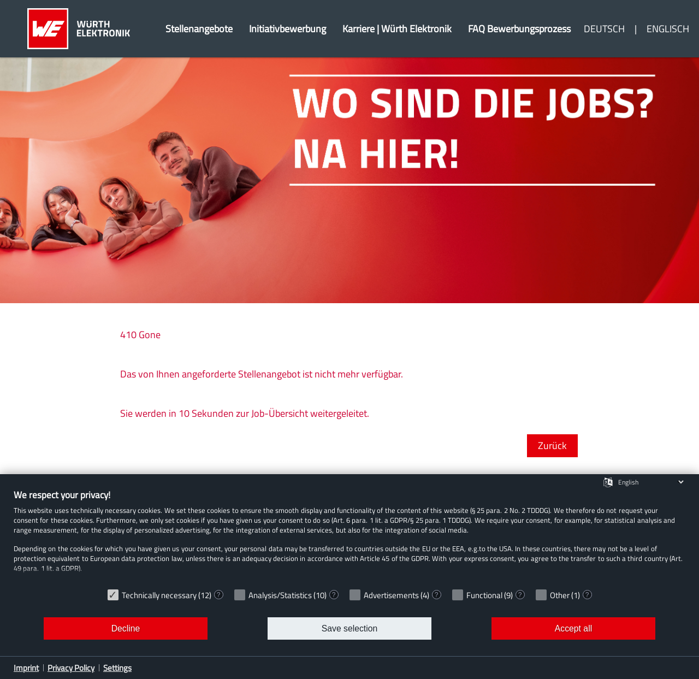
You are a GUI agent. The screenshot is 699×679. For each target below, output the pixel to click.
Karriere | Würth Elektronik (397, 28)
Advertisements (391, 595)
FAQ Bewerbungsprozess (519, 28)
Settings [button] (117, 668)
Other (560, 595)
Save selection (349, 628)
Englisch (668, 28)
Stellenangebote (199, 28)
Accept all (573, 628)
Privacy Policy (71, 668)
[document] (349, 536)
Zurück (552, 445)
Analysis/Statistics (280, 595)
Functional (484, 595)
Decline (125, 628)
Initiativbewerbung (287, 28)
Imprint (26, 668)
